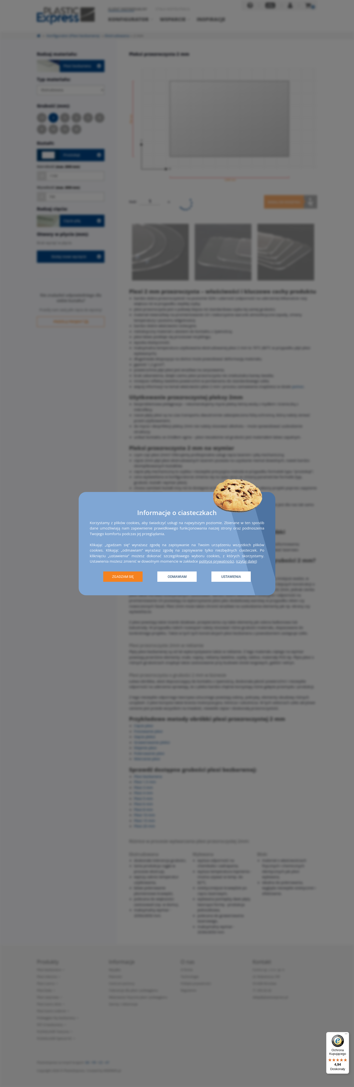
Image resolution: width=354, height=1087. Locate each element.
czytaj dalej (246, 561)
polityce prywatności (216, 561)
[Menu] (346, 1035)
